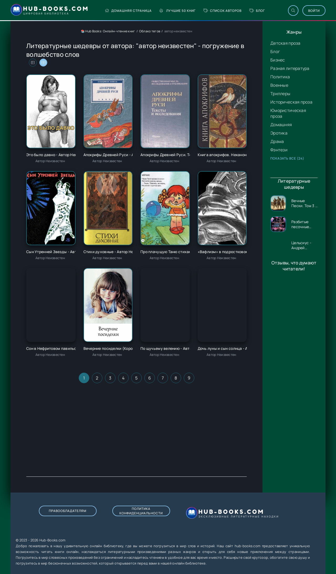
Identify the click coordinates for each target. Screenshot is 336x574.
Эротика (278, 133)
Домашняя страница (128, 10)
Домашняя (281, 124)
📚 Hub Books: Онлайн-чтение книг (108, 31)
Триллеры (280, 93)
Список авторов (222, 10)
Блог (257, 10)
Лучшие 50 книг (178, 10)
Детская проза (285, 43)
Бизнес (277, 60)
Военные (279, 85)
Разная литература (289, 68)
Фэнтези (278, 150)
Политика (280, 77)
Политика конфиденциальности (141, 510)
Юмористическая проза (288, 113)
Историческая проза (291, 102)
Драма (277, 141)
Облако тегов (149, 31)
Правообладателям (67, 511)
